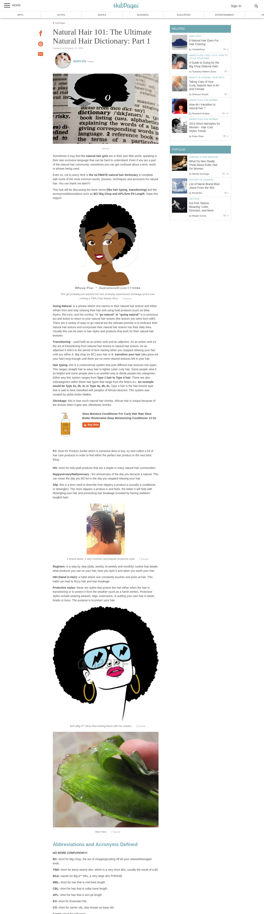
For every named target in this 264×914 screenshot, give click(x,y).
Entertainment (224, 15)
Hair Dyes (195, 36)
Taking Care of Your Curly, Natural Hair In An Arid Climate (204, 85)
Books (102, 15)
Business (143, 15)
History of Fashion (201, 180)
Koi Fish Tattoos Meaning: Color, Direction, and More (201, 207)
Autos (61, 15)
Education (183, 15)
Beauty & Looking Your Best (207, 77)
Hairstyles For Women (203, 100)
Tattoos (194, 199)
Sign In (236, 6)
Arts (20, 15)
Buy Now (91, 425)
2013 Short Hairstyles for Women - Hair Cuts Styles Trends (204, 127)
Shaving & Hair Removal (204, 157)
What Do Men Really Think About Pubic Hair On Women (203, 165)
